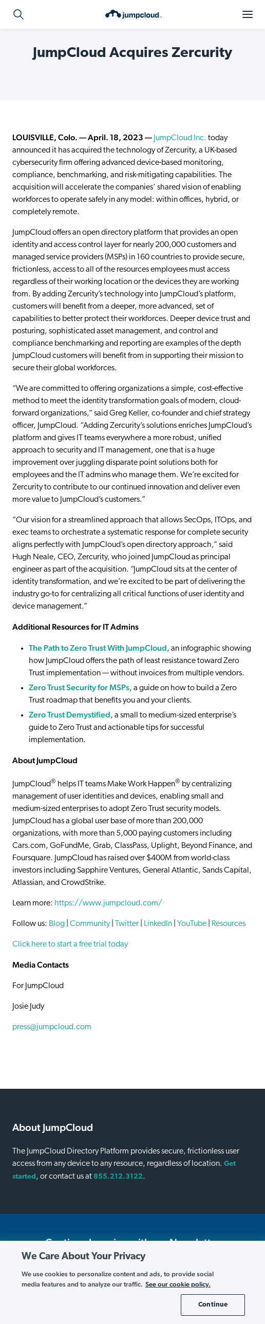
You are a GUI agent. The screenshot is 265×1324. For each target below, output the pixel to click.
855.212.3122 (118, 1177)
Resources (228, 924)
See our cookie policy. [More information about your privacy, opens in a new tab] (178, 1284)
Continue (213, 1304)
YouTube (191, 924)
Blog (57, 924)
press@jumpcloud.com (51, 1027)
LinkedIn (158, 924)
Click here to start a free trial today (70, 944)
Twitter (127, 924)
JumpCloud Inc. (180, 138)
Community (90, 924)
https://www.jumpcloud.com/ (108, 903)
